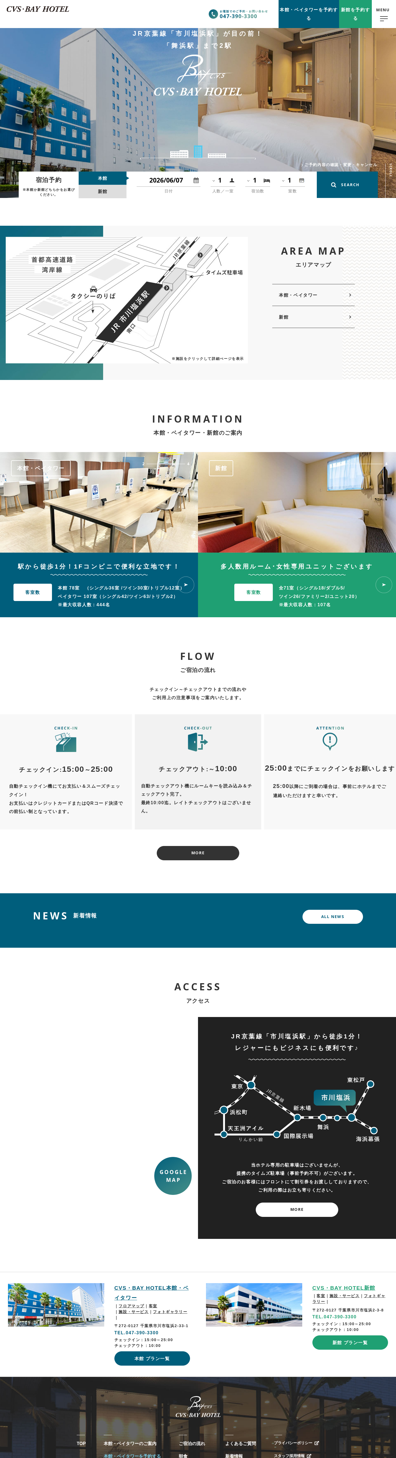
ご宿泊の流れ (192, 1443)
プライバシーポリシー (293, 1443)
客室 (153, 1306)
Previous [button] (141, 158)
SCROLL (391, 170)
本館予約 (309, 14)
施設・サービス (133, 1312)
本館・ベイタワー (298, 295)
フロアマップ (131, 1306)
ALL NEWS (333, 916)
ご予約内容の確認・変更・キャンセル (340, 164)
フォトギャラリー (170, 1312)
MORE (198, 852)
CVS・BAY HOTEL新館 (343, 1288)
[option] (99, 502)
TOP (81, 1443)
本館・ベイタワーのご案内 (130, 1443)
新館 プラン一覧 (350, 1343)
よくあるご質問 (240, 1443)
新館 (283, 317)
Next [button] (255, 158)
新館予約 (355, 14)
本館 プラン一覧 (152, 1358)
